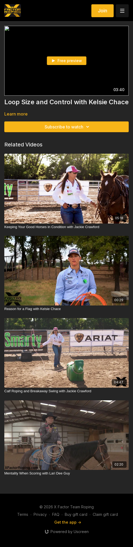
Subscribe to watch (68, 127)
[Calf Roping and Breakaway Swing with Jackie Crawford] (66, 391)
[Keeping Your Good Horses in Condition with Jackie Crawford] (66, 227)
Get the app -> (67, 522)
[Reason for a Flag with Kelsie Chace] (66, 309)
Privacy (40, 514)
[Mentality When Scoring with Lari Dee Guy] (66, 473)
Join (102, 10)
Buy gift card (76, 514)
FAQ (55, 514)
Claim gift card (105, 514)
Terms (22, 514)
